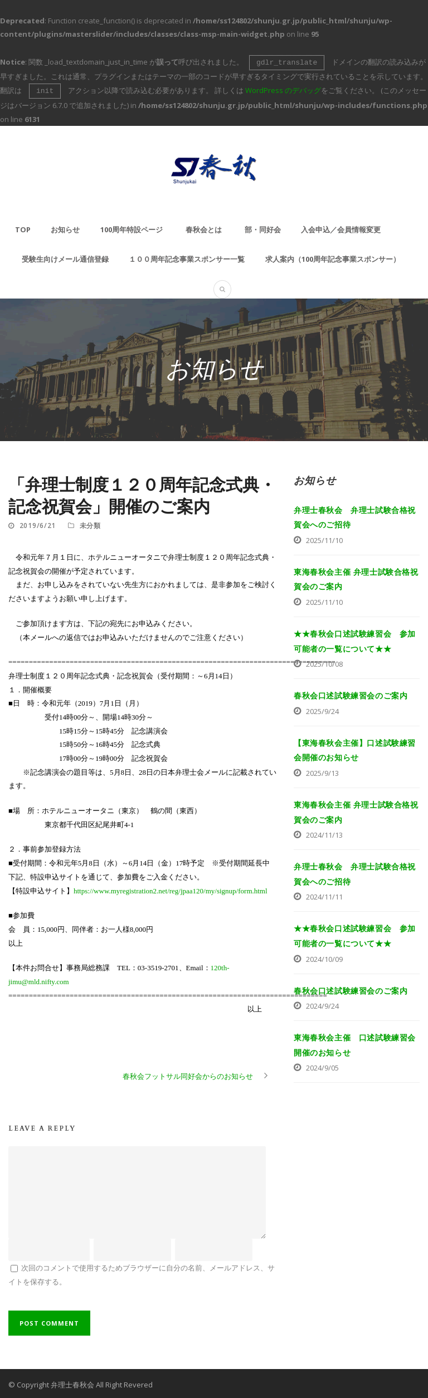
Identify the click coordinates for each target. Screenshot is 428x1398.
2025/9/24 (322, 709)
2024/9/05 (322, 1065)
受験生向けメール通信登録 (65, 257)
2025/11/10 (324, 538)
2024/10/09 (324, 957)
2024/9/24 (322, 1004)
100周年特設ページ (131, 227)
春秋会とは (204, 227)
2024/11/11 (324, 894)
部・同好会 (263, 227)
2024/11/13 (324, 833)
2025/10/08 (324, 662)
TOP (23, 227)
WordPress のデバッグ (283, 89)
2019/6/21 (38, 523)
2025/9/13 (322, 771)
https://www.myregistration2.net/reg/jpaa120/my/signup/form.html (171, 888)
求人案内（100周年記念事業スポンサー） (332, 257)
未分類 (90, 523)
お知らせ (65, 227)
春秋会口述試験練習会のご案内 (350, 693)
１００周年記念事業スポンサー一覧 (187, 257)
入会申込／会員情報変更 (341, 227)
